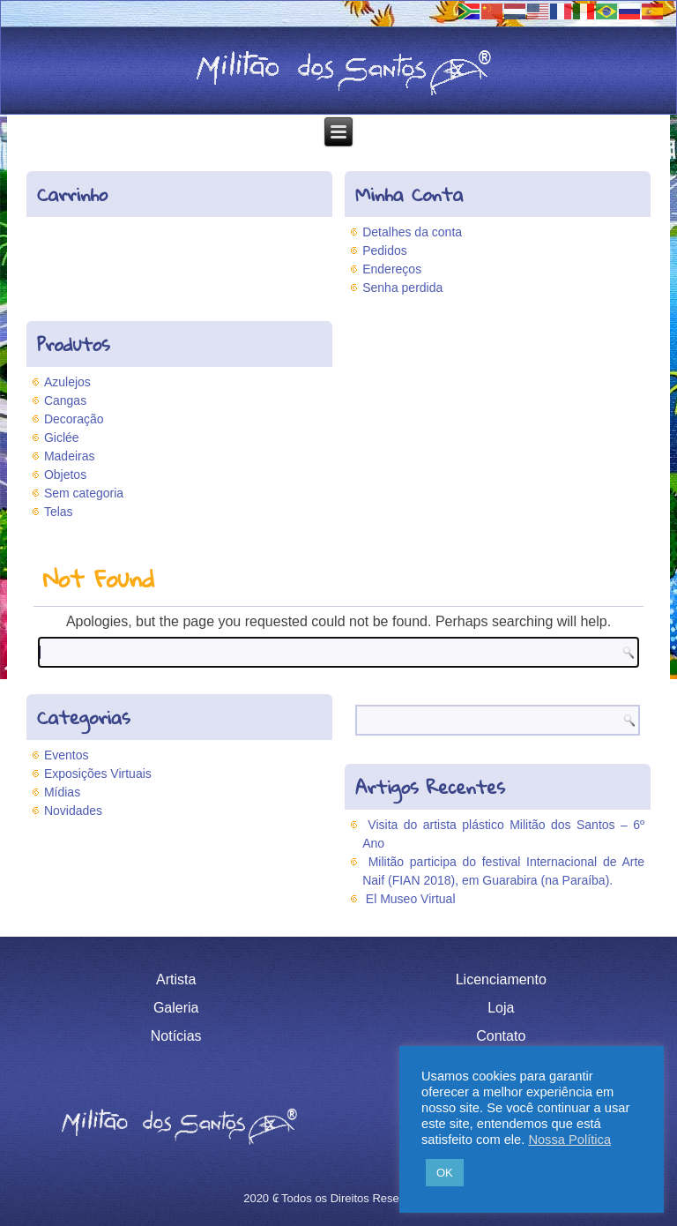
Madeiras (69, 456)
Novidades (73, 811)
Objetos (65, 474)
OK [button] (444, 1172)
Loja (500, 1007)
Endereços (391, 269)
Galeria (176, 1007)
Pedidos (384, 250)
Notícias (176, 1035)
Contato (500, 1035)
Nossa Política (569, 1140)
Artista (176, 979)
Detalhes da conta (412, 232)
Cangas (65, 400)
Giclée (61, 437)
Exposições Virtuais (98, 773)
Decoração (74, 419)
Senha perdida (402, 287)
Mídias (62, 792)
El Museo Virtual (411, 899)
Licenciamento (501, 979)
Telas (58, 512)
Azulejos (67, 382)
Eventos (66, 755)
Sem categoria (83, 493)
